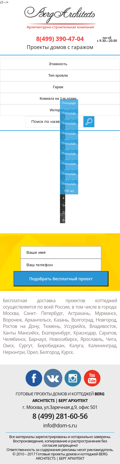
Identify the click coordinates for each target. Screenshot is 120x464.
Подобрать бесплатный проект (61, 278)
